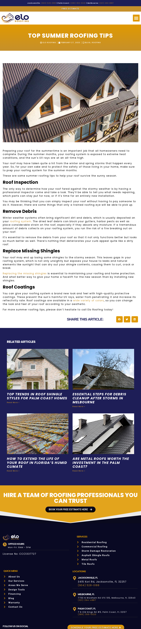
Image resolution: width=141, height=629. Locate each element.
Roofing (97, 43)
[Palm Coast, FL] (75, 595)
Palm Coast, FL (87, 594)
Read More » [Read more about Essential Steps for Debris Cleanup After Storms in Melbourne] (79, 392)
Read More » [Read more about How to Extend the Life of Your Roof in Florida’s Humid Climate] (13, 457)
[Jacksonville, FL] (75, 564)
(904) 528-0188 (51, 3)
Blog (88, 43)
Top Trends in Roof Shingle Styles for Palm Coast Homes (35, 384)
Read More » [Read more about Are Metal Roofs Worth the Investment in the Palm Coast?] (79, 457)
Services (82, 522)
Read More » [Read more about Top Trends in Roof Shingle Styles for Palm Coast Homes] (13, 392)
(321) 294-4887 (102, 3)
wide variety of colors (50, 286)
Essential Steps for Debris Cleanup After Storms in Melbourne (101, 384)
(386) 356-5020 (77, 3)
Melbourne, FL (87, 579)
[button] (136, 18)
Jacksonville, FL (88, 563)
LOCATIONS (79, 557)
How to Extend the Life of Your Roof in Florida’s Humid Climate (37, 448)
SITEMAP (118, 620)
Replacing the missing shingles (22, 263)
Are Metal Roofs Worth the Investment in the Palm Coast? (102, 448)
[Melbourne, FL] (75, 580)
